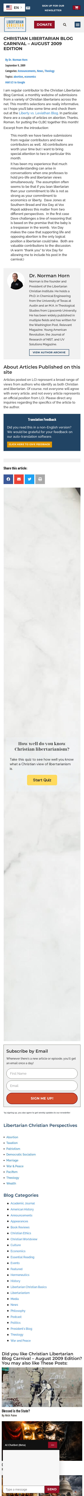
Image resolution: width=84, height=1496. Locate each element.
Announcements (27, 71)
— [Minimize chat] (52, 1445)
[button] (77, 25)
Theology (49, 71)
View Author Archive (49, 352)
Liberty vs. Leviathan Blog (38, 113)
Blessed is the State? (16, 1410)
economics (30, 77)
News (40, 71)
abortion (18, 77)
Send (52, 1489)
